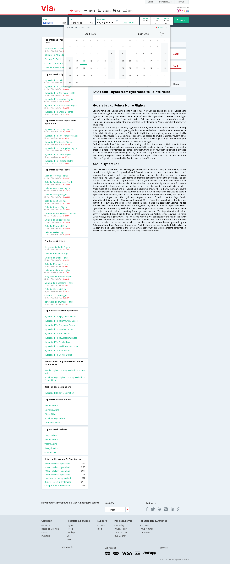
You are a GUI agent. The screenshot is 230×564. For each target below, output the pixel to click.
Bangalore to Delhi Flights (57, 247)
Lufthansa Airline (52, 422)
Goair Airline (50, 452)
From (45, 19)
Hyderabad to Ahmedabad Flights (60, 105)
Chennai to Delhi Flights (55, 295)
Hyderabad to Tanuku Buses (58, 342)
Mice (69, 539)
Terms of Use (120, 532)
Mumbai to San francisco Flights (60, 213)
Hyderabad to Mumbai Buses (58, 329)
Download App (165, 2)
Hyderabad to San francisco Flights (61, 135)
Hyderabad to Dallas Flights (57, 154)
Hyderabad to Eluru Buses (57, 333)
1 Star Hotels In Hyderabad (64, 474)
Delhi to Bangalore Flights (57, 253)
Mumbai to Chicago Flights (57, 219)
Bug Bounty (120, 535)
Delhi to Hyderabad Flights (57, 270)
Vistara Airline (50, 443)
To (71, 19)
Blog (99, 528)
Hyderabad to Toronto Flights (58, 160)
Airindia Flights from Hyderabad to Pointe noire (64, 371)
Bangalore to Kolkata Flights (58, 276)
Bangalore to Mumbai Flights (58, 301)
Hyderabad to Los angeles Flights (60, 148)
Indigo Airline (50, 435)
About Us (45, 525)
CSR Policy (119, 525)
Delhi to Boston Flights (55, 207)
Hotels (70, 528)
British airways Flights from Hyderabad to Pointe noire (64, 379)
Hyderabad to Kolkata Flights (58, 86)
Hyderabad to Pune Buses (57, 350)
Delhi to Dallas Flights (55, 232)
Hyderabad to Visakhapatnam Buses (62, 346)
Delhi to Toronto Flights (56, 175)
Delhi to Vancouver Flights (57, 188)
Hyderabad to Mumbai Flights (58, 99)
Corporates (145, 532)
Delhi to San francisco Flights (58, 182)
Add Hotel (144, 525)
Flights (70, 525)
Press (44, 532)
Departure (101, 19)
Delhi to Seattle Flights (55, 200)
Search (181, 20)
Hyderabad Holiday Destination (59, 392)
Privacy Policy (120, 528)
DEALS (150, 2)
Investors (45, 535)
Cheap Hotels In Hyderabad (64, 485)
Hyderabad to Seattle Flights (58, 142)
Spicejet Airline (51, 448)
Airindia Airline (51, 405)
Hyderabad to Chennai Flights (58, 111)
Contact (101, 525)
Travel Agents (146, 528)
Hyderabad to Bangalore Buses (59, 325)
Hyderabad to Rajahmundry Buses (61, 320)
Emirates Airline (51, 409)
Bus (69, 535)
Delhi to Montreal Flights (56, 226)
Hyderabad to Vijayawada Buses (60, 316)
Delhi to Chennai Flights (55, 289)
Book (176, 54)
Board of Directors (50, 528)
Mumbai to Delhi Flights (56, 257)
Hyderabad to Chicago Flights (58, 129)
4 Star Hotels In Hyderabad (64, 463)
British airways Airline (54, 418)
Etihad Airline (50, 414)
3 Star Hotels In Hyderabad (64, 467)
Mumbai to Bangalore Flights (58, 282)
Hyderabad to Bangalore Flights (59, 93)
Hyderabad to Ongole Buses (58, 354)
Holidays (71, 532)
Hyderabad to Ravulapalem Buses (60, 337)
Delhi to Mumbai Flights (56, 264)
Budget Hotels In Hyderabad (64, 482)
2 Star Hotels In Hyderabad (64, 471)
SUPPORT (182, 2)
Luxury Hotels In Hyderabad (64, 478)
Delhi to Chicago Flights (55, 194)
